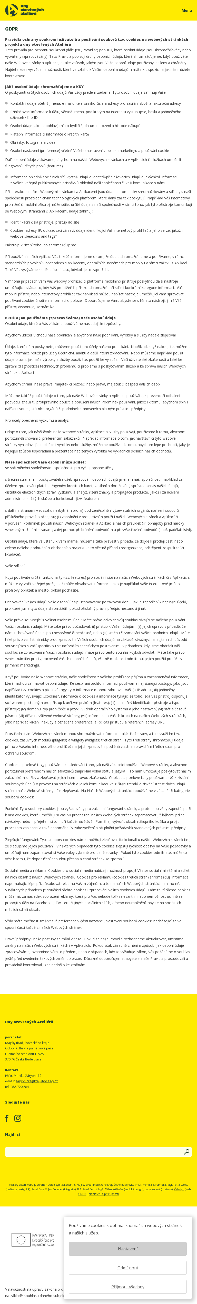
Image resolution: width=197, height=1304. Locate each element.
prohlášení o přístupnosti (103, 1194)
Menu (187, 10)
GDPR (82, 1194)
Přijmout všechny (127, 1287)
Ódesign (179, 1189)
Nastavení (127, 1249)
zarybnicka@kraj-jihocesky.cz (37, 1081)
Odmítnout (127, 1268)
